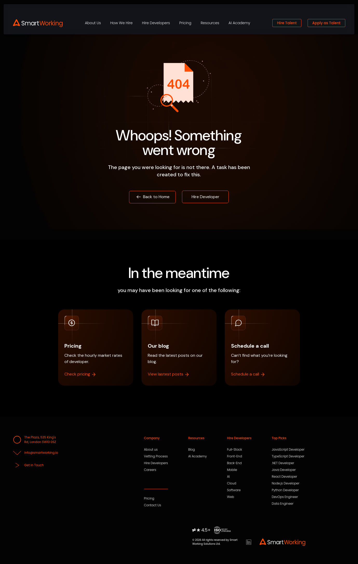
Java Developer (284, 470)
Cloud (231, 483)
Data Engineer (283, 504)
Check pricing (80, 374)
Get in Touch (28, 465)
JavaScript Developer (288, 450)
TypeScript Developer (288, 456)
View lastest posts (169, 374)
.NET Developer (283, 463)
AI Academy (239, 22)
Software (233, 490)
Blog (191, 450)
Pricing (185, 22)
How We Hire (121, 22)
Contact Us (152, 505)
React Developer (284, 477)
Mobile (232, 470)
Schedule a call (248, 374)
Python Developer (285, 490)
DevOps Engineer (285, 497)
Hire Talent (286, 22)
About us (151, 450)
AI (228, 477)
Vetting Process (156, 456)
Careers (150, 470)
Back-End (234, 463)
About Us (93, 22)
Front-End (234, 456)
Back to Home (153, 197)
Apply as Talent (326, 22)
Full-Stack (234, 450)
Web (230, 497)
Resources (210, 22)
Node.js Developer (285, 483)
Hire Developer (205, 196)
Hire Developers (156, 22)
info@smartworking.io (35, 453)
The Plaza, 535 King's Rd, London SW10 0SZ (34, 439)
